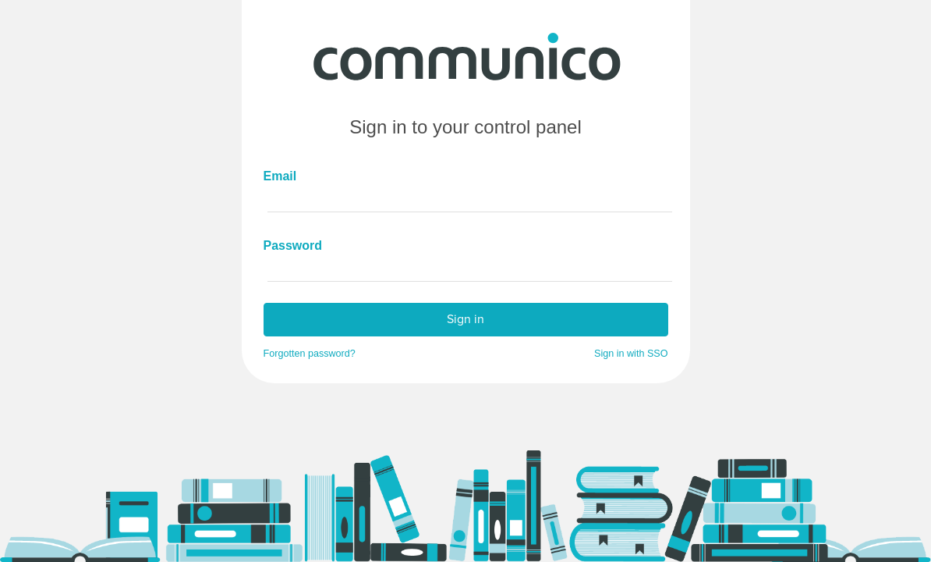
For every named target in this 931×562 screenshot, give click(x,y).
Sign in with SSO (631, 353)
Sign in (465, 319)
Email (280, 176)
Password (287, 245)
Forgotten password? (310, 353)
